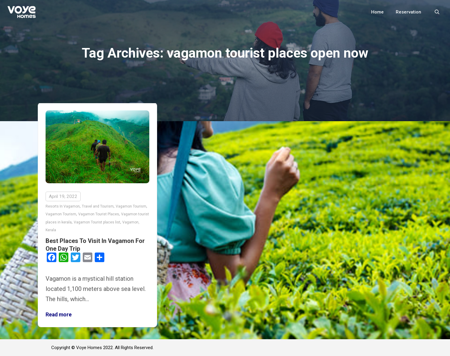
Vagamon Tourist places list (97, 222)
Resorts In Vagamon (63, 206)
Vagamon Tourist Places (98, 214)
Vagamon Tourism (131, 206)
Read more (59, 315)
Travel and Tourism (98, 206)
